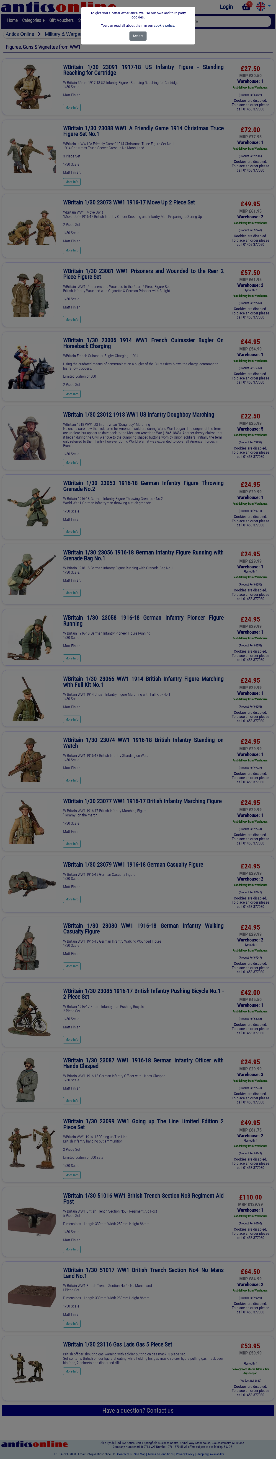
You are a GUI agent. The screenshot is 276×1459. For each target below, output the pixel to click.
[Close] (138, 36)
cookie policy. (164, 25)
